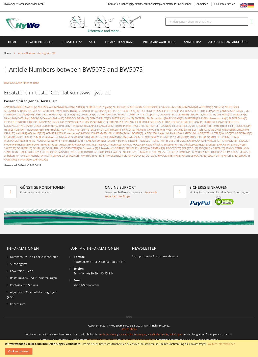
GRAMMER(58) (32, 126)
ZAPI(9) (37, 159)
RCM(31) (93, 144)
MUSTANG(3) (11, 140)
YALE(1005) (10, 159)
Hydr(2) (79, 129)
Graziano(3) (48, 126)
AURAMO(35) (12, 111)
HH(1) (231, 126)
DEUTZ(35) (105, 118)
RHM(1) (127, 144)
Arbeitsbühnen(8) (170, 107)
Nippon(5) (121, 140)
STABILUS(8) (11, 152)
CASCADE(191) (25, 114)
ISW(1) (161, 129)
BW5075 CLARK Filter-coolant (21, 83)
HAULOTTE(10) (140, 126)
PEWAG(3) (243, 140)
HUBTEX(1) (20, 129)
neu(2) (32, 140)
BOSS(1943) (177, 111)
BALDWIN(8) (57, 111)
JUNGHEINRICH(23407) (235, 129)
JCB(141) (186, 129)
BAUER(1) (87, 111)
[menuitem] (71, 41)
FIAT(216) (129, 122)
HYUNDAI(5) (104, 129)
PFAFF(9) (9, 144)
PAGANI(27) (199, 140)
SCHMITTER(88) (73, 148)
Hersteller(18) (219, 126)
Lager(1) (163, 133)
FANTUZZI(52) (86, 122)
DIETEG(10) (118, 118)
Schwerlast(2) (106, 148)
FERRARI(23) (115, 122)
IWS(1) (169, 129)
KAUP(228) (38, 133)
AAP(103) (9, 107)
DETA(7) (94, 118)
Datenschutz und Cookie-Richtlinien (34, 257)
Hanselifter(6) (123, 126)
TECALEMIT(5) (157, 152)
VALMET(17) (76, 155)
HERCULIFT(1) (202, 126)
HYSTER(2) (90, 129)
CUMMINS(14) (184, 114)
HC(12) (154, 126)
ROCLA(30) (139, 144)
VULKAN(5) (166, 155)
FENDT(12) (101, 122)
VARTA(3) (88, 155)
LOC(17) (229, 133)
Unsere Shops (129, 329)
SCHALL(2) (39, 148)
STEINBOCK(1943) (52, 152)
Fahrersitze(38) (69, 122)
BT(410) (201, 111)
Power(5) (37, 144)
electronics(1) (220, 118)
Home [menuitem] (12, 42)
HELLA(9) (188, 126)
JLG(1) (194, 129)
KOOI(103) (89, 133)
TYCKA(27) (244, 152)
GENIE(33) (233, 122)
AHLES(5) (43, 107)
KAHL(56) (9, 133)
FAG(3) (55, 122)
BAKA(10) (25, 111)
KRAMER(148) (104, 133)
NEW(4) (55, 140)
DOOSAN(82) (176, 118)
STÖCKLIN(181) (84, 152)
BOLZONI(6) (148, 111)
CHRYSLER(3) (88, 114)
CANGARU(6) (227, 111)
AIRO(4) (80, 107)
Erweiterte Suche (21, 271)
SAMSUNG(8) (238, 144)
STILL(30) (68, 152)
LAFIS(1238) (150, 133)
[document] (129, 348)
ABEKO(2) (21, 107)
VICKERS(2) (114, 155)
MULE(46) (233, 137)
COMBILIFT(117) (136, 114)
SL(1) (195, 148)
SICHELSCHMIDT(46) (138, 148)
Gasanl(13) (220, 122)
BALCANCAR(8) (40, 111)
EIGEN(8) (206, 118)
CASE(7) (39, 114)
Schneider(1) (90, 148)
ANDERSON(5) (151, 107)
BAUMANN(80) (102, 111)
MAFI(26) (41, 137)
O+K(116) (162, 140)
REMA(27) (104, 144)
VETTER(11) (101, 155)
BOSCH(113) (163, 111)
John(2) (203, 129)
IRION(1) (141, 129)
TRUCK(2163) (218, 152)
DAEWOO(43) (224, 114)
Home (7, 53)
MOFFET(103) (219, 137)
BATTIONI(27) (73, 111)
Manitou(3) (54, 137)
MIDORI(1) (183, 137)
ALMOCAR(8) (134, 107)
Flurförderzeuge (107, 334)
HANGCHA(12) (105, 126)
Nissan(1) (133, 140)
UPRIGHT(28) (48, 155)
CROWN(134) (167, 114)
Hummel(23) (52, 129)
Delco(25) (58, 118)
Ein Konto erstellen (224, 3)
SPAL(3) (230, 148)
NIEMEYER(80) (91, 140)
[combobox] (206, 22)
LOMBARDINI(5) (13, 137)
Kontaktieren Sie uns (24, 285)
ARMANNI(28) (190, 107)
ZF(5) (45, 159)
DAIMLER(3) (240, 114)
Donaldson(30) (160, 118)
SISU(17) (186, 148)
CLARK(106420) (106, 114)
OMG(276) (185, 140)
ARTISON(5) (206, 107)
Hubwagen (140, 334)
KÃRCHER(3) (134, 133)
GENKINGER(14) (13, 126)
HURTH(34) (67, 129)
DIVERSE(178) (142, 118)
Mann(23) (67, 137)
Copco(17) (153, 114)
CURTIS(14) (199, 114)
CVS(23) (211, 114)
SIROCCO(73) (173, 148)
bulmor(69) (212, 111)
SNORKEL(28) (217, 148)
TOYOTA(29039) (201, 152)
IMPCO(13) (128, 129)
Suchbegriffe (18, 264)
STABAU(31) (242, 148)
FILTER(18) (141, 122)
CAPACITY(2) (243, 111)
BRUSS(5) (190, 111)
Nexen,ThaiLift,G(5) (71, 140)
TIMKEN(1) (185, 152)
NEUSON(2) (43, 140)
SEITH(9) (120, 148)
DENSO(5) (70, 118)
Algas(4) (107, 107)
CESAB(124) (73, 114)
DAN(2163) (10, 118)
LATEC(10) (189, 133)
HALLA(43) (90, 126)
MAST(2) (117, 137)
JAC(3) (177, 129)
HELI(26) (177, 126)
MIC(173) (170, 137)
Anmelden (202, 3)
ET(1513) (9, 122)
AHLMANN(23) (58, 107)
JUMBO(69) (214, 129)
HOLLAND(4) (243, 126)
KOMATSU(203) (54, 133)
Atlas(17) (219, 107)
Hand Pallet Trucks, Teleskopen (165, 334)
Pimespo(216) (23, 144)
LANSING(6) (175, 133)
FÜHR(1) (209, 122)
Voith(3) (126, 155)
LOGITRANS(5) (243, 133)
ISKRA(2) (152, 129)
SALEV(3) (211, 144)
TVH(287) (232, 152)
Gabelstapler (126, 334)
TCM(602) (142, 152)
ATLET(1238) (232, 107)
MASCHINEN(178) (101, 137)
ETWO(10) (20, 122)
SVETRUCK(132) (103, 152)
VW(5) (177, 155)
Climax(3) (120, 114)
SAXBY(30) (10, 148)
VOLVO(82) (138, 155)
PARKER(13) (213, 140)
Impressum (17, 304)
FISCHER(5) (154, 122)
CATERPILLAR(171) (55, 114)
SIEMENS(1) (158, 148)
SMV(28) (203, 148)
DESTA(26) (83, 118)
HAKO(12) (77, 126)
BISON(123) (118, 111)
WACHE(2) (188, 155)
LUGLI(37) (29, 137)
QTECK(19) (65, 144)
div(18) (130, 118)
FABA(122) (45, 122)
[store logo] (79, 24)
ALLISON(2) (119, 107)
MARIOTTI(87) (81, 137)
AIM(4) (71, 107)
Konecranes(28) (73, 133)
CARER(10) (10, 114)
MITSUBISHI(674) (200, 137)
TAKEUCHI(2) (128, 152)
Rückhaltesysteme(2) (192, 144)
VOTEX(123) (153, 155)
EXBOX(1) (32, 122)
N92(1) (24, 140)
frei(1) (199, 122)
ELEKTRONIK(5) (238, 118)
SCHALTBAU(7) (54, 148)
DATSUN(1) (23, 118)
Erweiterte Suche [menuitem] (39, 42)
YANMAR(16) (25, 159)
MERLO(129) (145, 137)
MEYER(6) (159, 137)
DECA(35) (36, 118)
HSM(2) (8, 129)
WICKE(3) (244, 155)
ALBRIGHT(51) (93, 107)
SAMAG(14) (223, 144)
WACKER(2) (200, 155)
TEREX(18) (172, 152)
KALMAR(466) (24, 133)
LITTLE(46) (218, 133)
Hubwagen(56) (36, 129)
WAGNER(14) (215, 155)
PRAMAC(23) (50, 144)
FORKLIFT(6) (188, 122)
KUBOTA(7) (119, 133)
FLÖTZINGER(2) (171, 122)
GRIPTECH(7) (63, 126)
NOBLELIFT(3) (148, 140)
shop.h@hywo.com (86, 285)
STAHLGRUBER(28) (30, 152)
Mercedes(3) (130, 137)
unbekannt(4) (12, 155)
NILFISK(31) (108, 140)
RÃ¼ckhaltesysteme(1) (166, 144)
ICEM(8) (117, 129)
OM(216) (174, 140)
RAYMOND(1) (80, 144)
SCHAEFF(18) (24, 148)
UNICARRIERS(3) (30, 155)
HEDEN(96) (165, 126)
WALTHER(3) (231, 155)
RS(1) (149, 144)
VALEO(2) (62, 155)
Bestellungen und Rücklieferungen (33, 278)
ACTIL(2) (32, 107)
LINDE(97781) (203, 133)
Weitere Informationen (221, 344)
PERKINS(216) (229, 140)
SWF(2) (116, 152)
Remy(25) (116, 144)
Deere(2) (47, 118)
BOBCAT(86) (133, 111)
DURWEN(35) (193, 118)
